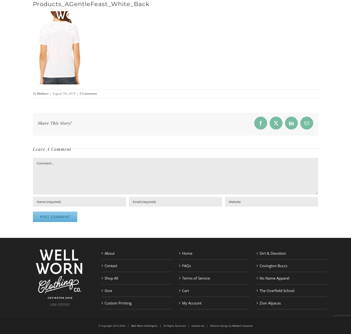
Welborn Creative (242, 325)
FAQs (186, 265)
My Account (192, 303)
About (110, 253)
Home (187, 253)
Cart (185, 290)
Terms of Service (196, 278)
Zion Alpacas (270, 303)
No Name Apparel (274, 278)
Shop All (111, 278)
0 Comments (88, 93)
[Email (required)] (175, 202)
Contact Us (198, 325)
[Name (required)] (79, 202)
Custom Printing (118, 303)
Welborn (43, 93)
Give (108, 290)
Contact (111, 265)
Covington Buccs (273, 265)
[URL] (271, 202)
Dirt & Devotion (273, 253)
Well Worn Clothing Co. (144, 325)
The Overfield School (277, 290)
